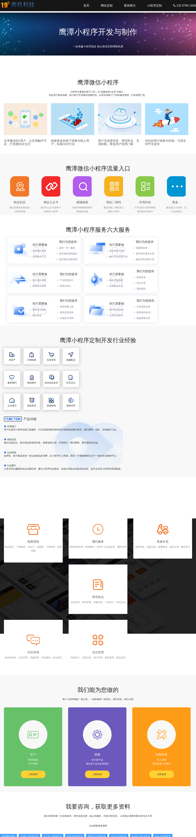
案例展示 (130, 5)
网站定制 (107, 5)
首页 (86, 5)
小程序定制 (154, 5)
